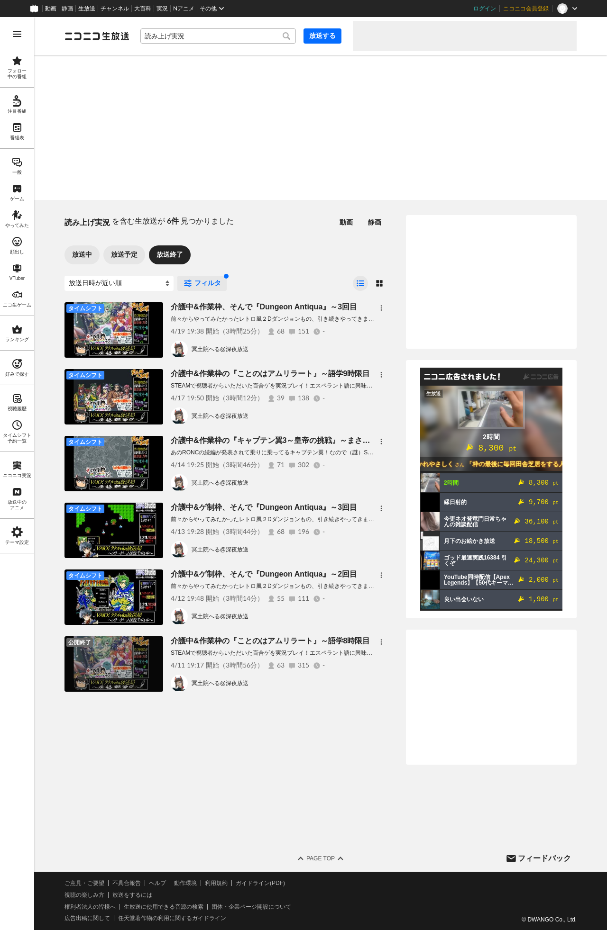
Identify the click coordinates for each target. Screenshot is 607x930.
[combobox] (218, 36)
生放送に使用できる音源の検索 (163, 907)
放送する (322, 35)
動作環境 (185, 883)
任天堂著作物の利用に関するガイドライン (172, 918)
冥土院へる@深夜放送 (220, 349)
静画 (67, 8)
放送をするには (132, 895)
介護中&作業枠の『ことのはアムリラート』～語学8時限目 (270, 641)
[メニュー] (381, 308)
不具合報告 (126, 883)
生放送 (86, 8)
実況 (162, 8)
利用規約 (216, 883)
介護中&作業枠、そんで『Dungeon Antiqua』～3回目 (264, 307)
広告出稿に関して (87, 918)
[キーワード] (218, 36)
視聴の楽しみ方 (84, 895)
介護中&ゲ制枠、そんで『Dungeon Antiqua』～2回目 (264, 574)
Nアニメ (183, 8)
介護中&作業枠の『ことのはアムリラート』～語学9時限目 (270, 374)
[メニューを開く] (17, 34)
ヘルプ (157, 883)
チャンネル (115, 8)
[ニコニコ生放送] (96, 36)
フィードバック (544, 858)
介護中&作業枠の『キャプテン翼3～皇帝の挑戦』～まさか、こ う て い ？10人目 (320, 440)
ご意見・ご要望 (84, 883)
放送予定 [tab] (124, 254)
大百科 (142, 8)
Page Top (320, 858)
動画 (50, 8)
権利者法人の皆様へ (90, 906)
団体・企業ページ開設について (251, 907)
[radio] (360, 283)
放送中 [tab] (82, 254)
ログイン (484, 8)
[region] (17, 473)
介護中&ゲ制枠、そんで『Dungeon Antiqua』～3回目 (264, 507)
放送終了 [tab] (169, 254)
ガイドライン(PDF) (260, 883)
